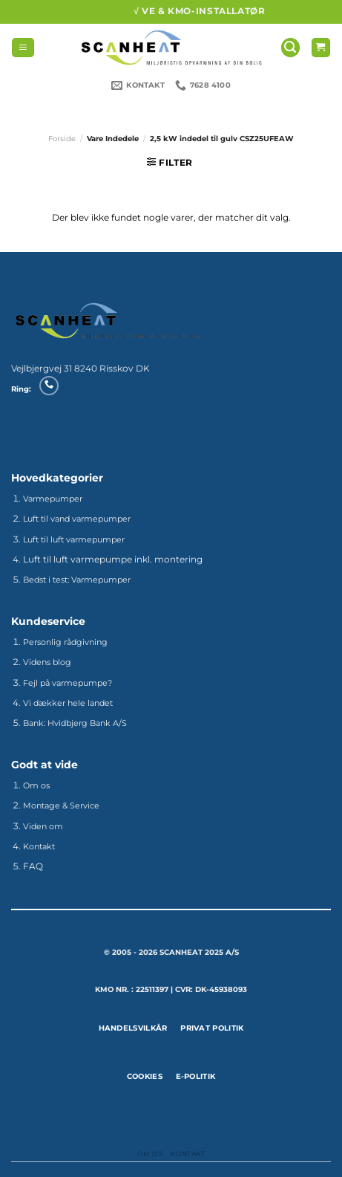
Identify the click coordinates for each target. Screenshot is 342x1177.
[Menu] (23, 47)
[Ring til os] (48, 385)
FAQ (33, 866)
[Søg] (290, 47)
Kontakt (188, 1154)
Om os (150, 1154)
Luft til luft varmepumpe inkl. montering (113, 559)
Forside (62, 138)
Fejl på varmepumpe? (67, 683)
